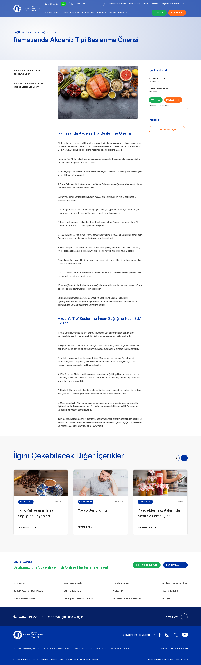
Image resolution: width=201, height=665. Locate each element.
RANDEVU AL (175, 565)
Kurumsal (102, 13)
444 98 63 (51, 4)
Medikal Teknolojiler (174, 583)
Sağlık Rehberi (49, 32)
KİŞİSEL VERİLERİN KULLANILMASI (90, 649)
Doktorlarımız (88, 13)
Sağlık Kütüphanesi (118, 13)
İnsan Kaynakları (24, 598)
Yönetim (118, 591)
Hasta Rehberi (134, 4)
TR (184, 4)
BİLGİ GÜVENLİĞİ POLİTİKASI (57, 649)
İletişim (145, 4)
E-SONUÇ (159, 13)
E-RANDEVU (177, 13)
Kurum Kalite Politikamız (28, 591)
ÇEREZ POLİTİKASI (120, 649)
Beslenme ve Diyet (167, 129)
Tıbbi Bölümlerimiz (70, 13)
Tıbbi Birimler (121, 583)
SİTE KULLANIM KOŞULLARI (26, 649)
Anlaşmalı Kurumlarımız (170, 4)
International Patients (117, 4)
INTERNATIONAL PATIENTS (127, 598)
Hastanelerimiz (52, 13)
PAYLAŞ (176, 100)
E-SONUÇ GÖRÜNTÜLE (147, 565)
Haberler (154, 4)
